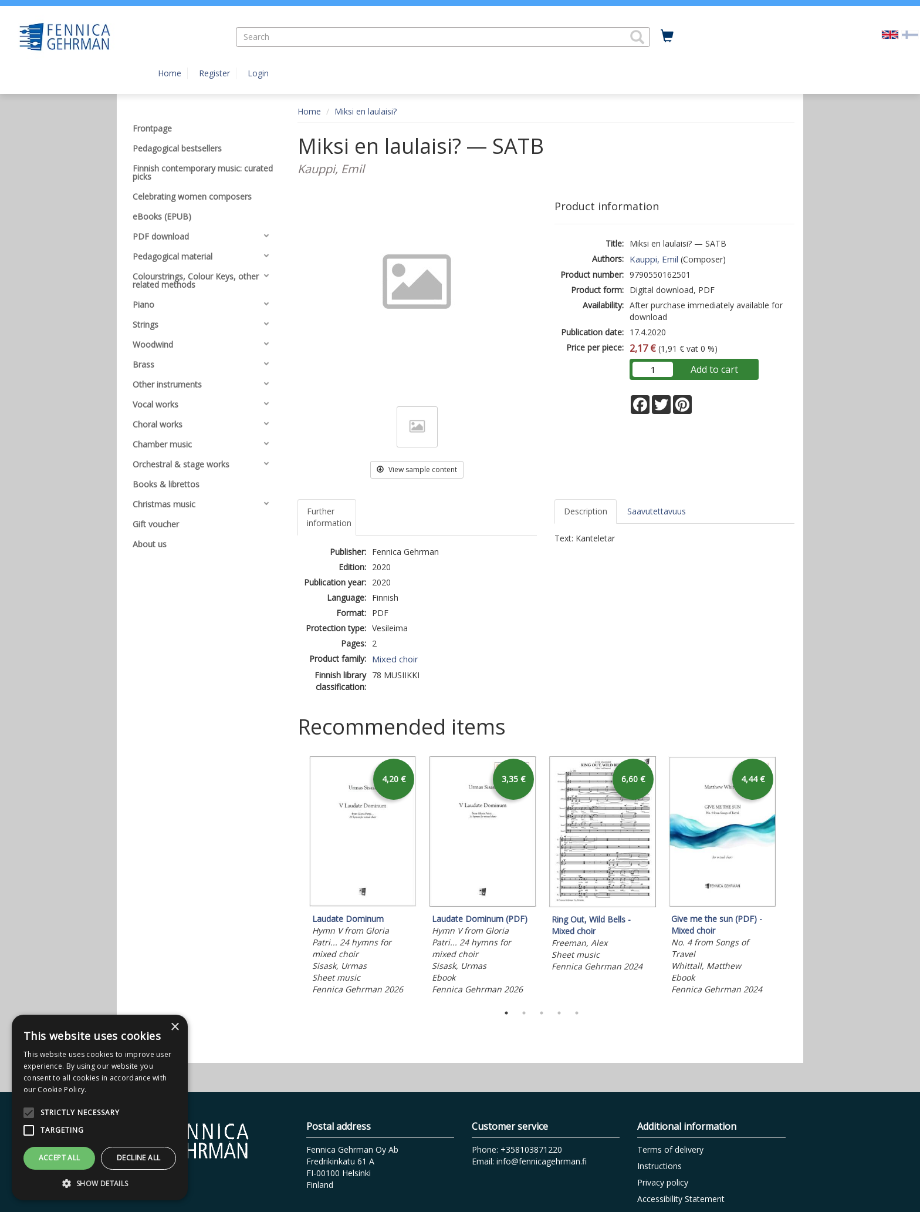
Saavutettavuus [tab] (656, 511)
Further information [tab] (329, 517)
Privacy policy (662, 1182)
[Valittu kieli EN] (890, 33)
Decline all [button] (138, 1158)
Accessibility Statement (681, 1198)
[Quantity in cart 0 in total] (667, 36)
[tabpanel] (363, 877)
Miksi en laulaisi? (365, 111)
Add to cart (714, 369)
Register (214, 73)
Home (169, 73)
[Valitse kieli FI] (910, 33)
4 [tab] (559, 1013)
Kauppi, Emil (654, 259)
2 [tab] (524, 1013)
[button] (637, 37)
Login (258, 73)
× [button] (174, 1027)
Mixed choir (395, 659)
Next (788, 877)
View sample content (417, 469)
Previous (294, 877)
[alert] (100, 1107)
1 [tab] (506, 1013)
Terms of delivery (670, 1149)
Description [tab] (585, 511)
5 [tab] (577, 1013)
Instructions (659, 1165)
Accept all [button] (59, 1158)
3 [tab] (541, 1013)
